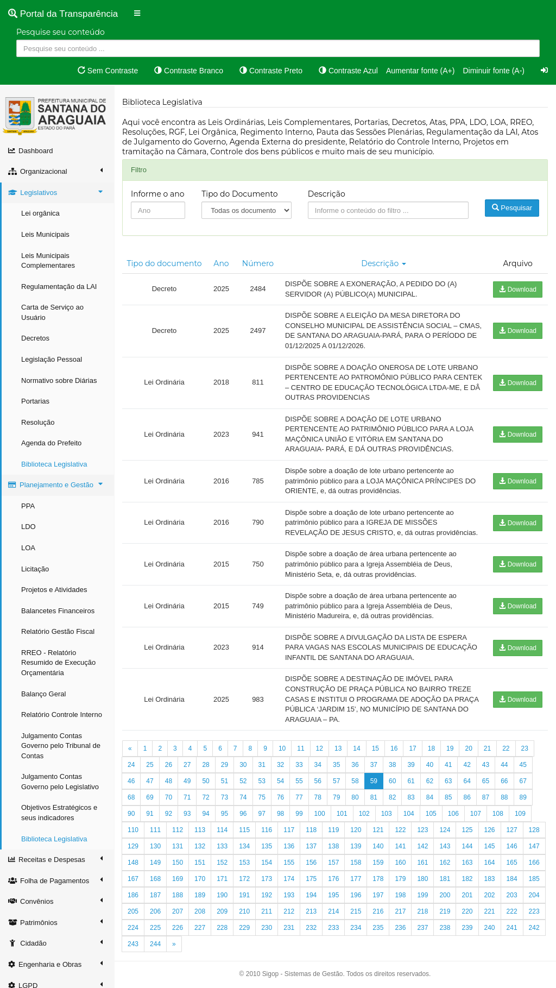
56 (317, 781)
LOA (28, 548)
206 (155, 911)
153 (244, 862)
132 (199, 846)
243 (133, 944)
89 (523, 797)
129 (133, 846)
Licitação (35, 569)
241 (512, 928)
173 (266, 879)
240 (489, 928)
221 (489, 911)
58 (354, 781)
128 (534, 830)
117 (288, 830)
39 (410, 765)
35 (336, 765)
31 (262, 765)
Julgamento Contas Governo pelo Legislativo (60, 781)
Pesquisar (512, 208)
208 (199, 911)
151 (199, 862)
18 (431, 748)
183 (489, 879)
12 (319, 748)
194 (311, 895)
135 (266, 846)
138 (333, 846)
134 (244, 846)
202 (489, 895)
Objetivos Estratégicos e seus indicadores (59, 812)
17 (412, 748)
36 (354, 765)
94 (205, 813)
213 (311, 911)
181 (444, 879)
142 (422, 846)
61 (410, 781)
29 (224, 765)
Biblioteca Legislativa (54, 464)
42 (466, 765)
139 (355, 846)
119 (333, 830)
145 (489, 846)
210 (244, 911)
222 (512, 911)
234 (355, 928)
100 (319, 813)
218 (422, 911)
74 (243, 797)
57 (336, 781)
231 (288, 928)
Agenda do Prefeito (51, 443)
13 (338, 748)
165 (512, 862)
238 (444, 928)
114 (222, 830)
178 (377, 879)
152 (222, 862)
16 (393, 748)
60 (392, 781)
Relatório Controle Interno (61, 714)
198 (400, 895)
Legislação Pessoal (51, 359)
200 (444, 895)
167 (133, 879)
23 (524, 748)
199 (422, 895)
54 (280, 781)
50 (205, 781)
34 (317, 765)
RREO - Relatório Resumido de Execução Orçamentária (58, 663)
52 (243, 781)
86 (466, 797)
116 (266, 830)
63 (448, 781)
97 (262, 813)
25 (149, 765)
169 (177, 879)
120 (355, 830)
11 (300, 748)
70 (168, 797)
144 (467, 846)
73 (224, 797)
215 (355, 911)
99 (298, 813)
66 (504, 781)
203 (512, 895)
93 (187, 813)
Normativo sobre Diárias (59, 380)
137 (311, 846)
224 (133, 928)
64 (466, 781)
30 (243, 765)
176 (333, 879)
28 (205, 765)
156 (311, 862)
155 (288, 862)
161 (422, 862)
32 (280, 765)
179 (400, 879)
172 (244, 879)
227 (199, 928)
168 (155, 879)
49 (187, 781)
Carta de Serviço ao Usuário (52, 312)
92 (168, 813)
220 (467, 911)
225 (155, 928)
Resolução (37, 422)
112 (177, 830)
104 (408, 813)
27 (187, 765)
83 (410, 797)
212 (288, 911)
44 (504, 765)
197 (377, 895)
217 (400, 911)
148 (133, 862)
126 (489, 830)
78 (317, 797)
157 (333, 862)
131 (177, 846)
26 (168, 765)
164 (489, 862)
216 (377, 911)
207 (177, 911)
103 (386, 813)
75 (262, 797)
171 (222, 879)
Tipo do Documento (239, 194)
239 (467, 928)
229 (244, 928)
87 (485, 797)
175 (311, 879)
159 (377, 862)
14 (356, 748)
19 (449, 748)
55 (298, 781)
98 (280, 813)
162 (444, 862)
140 (377, 846)
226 (177, 928)
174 (288, 879)
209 (222, 911)
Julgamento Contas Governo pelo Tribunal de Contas (60, 746)
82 (392, 797)
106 (453, 813)
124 (444, 830)
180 (422, 879)
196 (355, 895)
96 (243, 813)
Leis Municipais (45, 234)
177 (355, 879)
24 (131, 765)
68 (131, 797)
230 (266, 928)
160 (400, 862)
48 (168, 781)
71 (187, 797)
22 (505, 748)
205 (133, 911)
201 (467, 895)
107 (475, 813)
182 (467, 879)
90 (131, 813)
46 (131, 781)
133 (222, 846)
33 (298, 765)
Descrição (326, 194)
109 (520, 813)
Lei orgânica (40, 213)
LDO (28, 527)
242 (534, 928)
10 (282, 748)
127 (512, 830)
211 (266, 911)
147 (534, 846)
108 (497, 813)
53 (262, 781)
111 (155, 830)
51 (224, 781)
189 (199, 895)
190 (222, 895)
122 (400, 830)
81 (373, 797)
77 (298, 797)
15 (375, 748)
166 (534, 862)
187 (155, 895)
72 (205, 797)
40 (429, 765)
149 (155, 862)
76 (280, 797)
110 (133, 830)
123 (422, 830)
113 (199, 830)
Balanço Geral (43, 694)
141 (400, 846)
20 (468, 748)
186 (133, 895)
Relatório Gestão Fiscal (57, 631)
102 (364, 813)
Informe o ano (158, 194)
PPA (28, 506)
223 (534, 911)
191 (244, 895)
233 (333, 928)
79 (336, 797)
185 (534, 879)
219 (444, 911)
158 (355, 862)
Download (517, 289)
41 (448, 765)
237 (422, 928)
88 (504, 797)
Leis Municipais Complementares (48, 260)
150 (177, 862)
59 (373, 781)
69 (149, 797)
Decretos (35, 338)
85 (448, 797)
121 (377, 830)
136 (288, 846)
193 (288, 895)
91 (149, 813)
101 (342, 813)
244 (155, 944)
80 (354, 797)
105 (431, 813)
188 (177, 895)
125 (467, 830)
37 (373, 765)
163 (467, 862)
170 (199, 879)
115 (244, 830)
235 (377, 928)
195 (333, 895)
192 (266, 895)
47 (149, 781)
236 (400, 928)
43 (485, 765)
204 (534, 895)
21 (487, 748)
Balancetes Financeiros (57, 611)
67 (523, 781)
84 (429, 797)
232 (311, 928)
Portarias (35, 401)
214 (333, 911)
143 (444, 846)
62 (429, 781)
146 (512, 846)
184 (512, 879)
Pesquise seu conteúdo (60, 32)
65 (485, 781)
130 (155, 846)
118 (311, 830)
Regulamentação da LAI (59, 286)
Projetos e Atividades (54, 590)
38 (392, 765)
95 (224, 813)
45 (523, 765)
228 (222, 928)
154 (266, 862)
